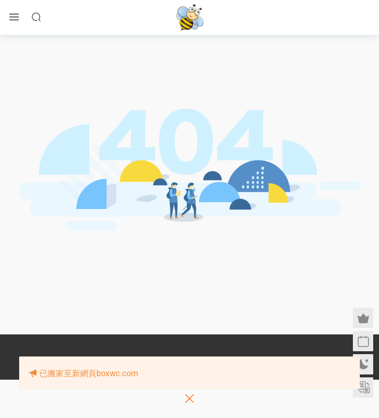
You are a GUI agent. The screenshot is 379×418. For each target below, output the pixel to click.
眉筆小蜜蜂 (189, 17)
